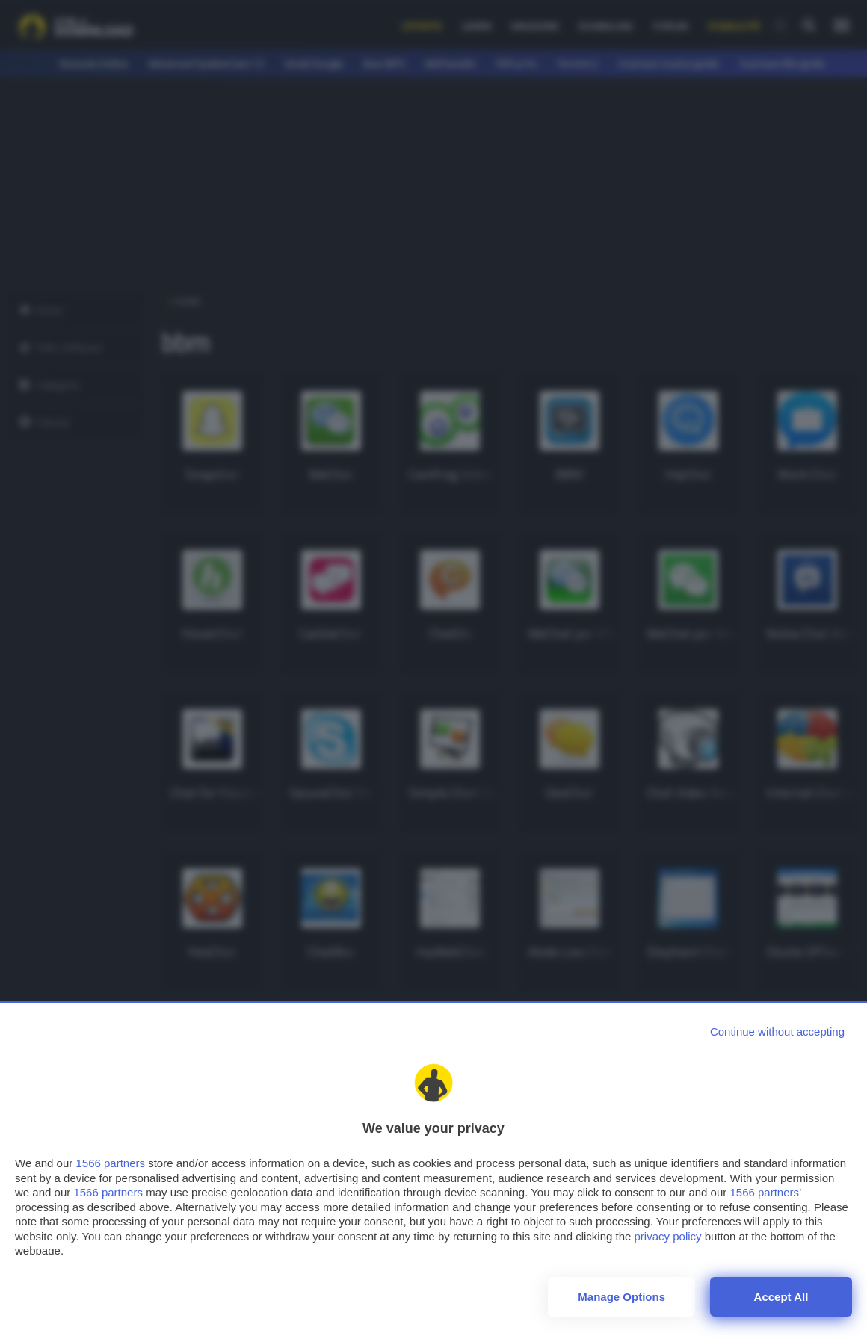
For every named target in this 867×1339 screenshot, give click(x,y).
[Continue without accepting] (777, 1031)
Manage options (621, 1296)
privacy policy (668, 1236)
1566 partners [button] (110, 1163)
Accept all (781, 1296)
